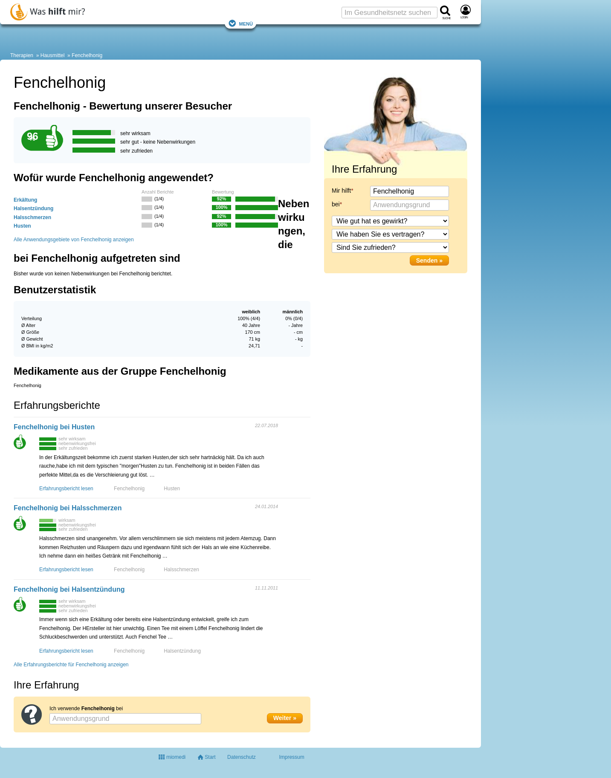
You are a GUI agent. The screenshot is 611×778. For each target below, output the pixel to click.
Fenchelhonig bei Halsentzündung (69, 589)
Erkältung (25, 200)
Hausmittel (53, 55)
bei (336, 204)
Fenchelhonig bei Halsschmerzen (68, 508)
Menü (240, 23)
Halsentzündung (33, 208)
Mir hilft (341, 190)
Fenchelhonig (87, 55)
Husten (22, 226)
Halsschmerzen (32, 217)
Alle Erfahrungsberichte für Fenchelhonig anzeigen (71, 665)
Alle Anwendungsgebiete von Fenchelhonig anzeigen (74, 240)
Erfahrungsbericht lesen (66, 489)
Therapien (21, 55)
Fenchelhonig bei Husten (54, 427)
